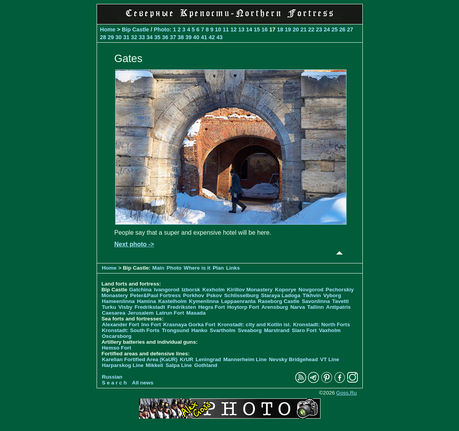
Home (108, 29)
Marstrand (276, 330)
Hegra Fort (211, 307)
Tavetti (340, 301)
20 (296, 29)
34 (150, 37)
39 (188, 37)
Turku (109, 307)
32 (134, 37)
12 (233, 29)
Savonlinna (316, 301)
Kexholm (214, 290)
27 (350, 29)
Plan (218, 268)
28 (103, 37)
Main (158, 268)
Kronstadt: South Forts (131, 330)
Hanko (199, 330)
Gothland (205, 365)
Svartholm (222, 330)
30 (119, 37)
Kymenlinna (204, 301)
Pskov (214, 295)
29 (111, 37)
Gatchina (140, 290)
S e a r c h (114, 383)
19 (288, 29)
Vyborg (332, 295)
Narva (297, 307)
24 (327, 29)
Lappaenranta (238, 301)
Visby (125, 307)
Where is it (197, 268)
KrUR (186, 359)
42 (212, 37)
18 (280, 29)
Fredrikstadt (150, 307)
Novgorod (310, 290)
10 (218, 29)
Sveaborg (250, 330)
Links (233, 268)
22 (311, 29)
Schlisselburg (241, 295)
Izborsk (191, 290)
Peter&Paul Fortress (155, 295)
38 (181, 37)
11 (226, 29)
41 (204, 37)
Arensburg (275, 307)
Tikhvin (312, 295)
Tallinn (315, 307)
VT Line (329, 359)
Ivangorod (167, 290)
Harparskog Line (123, 365)
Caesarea (113, 313)
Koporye (285, 290)
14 (249, 29)
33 (142, 37)
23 (319, 29)
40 (196, 37)
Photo (162, 29)
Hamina (146, 301)
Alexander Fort (120, 324)
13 (241, 29)
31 (126, 37)
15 (257, 29)
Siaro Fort (304, 330)
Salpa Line (179, 365)
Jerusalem (141, 313)
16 (265, 29)
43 (220, 37)
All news (142, 383)
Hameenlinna (118, 301)
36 (165, 37)
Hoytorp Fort (243, 307)
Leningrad (208, 359)
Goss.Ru (346, 393)
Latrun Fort (170, 313)
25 (334, 29)
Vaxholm (330, 330)
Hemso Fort (117, 348)
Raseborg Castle (279, 301)
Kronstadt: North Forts (321, 324)
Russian (112, 377)
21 (303, 29)
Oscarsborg (117, 336)
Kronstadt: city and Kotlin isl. (254, 324)
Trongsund (175, 330)
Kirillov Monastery (250, 290)
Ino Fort (151, 324)
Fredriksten (181, 307)
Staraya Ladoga (280, 295)
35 (157, 37)
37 (173, 37)
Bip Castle (135, 29)
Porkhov (193, 295)
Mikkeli (154, 365)
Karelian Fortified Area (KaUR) (140, 359)
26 (342, 29)
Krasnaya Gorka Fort (189, 324)
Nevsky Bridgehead (293, 359)
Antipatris (338, 307)
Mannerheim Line (245, 359)
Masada (196, 313)
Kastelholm (172, 301)
